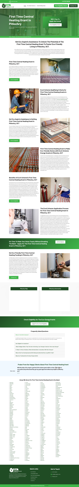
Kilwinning (42, 404)
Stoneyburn (58, 433)
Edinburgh (27, 424)
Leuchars (42, 430)
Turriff (57, 448)
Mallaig (42, 446)
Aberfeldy (11, 383)
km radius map (24, 300)
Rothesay (58, 419)
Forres (26, 434)
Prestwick (58, 414)
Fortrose (26, 436)
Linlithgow (42, 434)
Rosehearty (58, 417)
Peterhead (58, 404)
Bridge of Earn (12, 435)
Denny (26, 397)
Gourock (26, 444)
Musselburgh (58, 383)
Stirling (57, 430)
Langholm (42, 422)
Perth (57, 403)
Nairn (57, 386)
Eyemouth (27, 429)
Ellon (26, 428)
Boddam (11, 429)
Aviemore (11, 399)
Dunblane (27, 409)
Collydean (11, 460)
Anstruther (12, 393)
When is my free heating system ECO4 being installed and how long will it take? (35, 352)
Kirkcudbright (43, 415)
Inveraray (42, 383)
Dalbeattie (27, 393)
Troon (57, 445)
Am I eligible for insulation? (22, 343)
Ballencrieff (12, 404)
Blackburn (11, 420)
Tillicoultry (58, 441)
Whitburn (57, 451)
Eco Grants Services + (31, 5)
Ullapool (57, 449)
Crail (26, 386)
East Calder (27, 420)
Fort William (27, 435)
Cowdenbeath (27, 385)
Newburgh (58, 388)
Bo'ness (11, 428)
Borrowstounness (13, 432)
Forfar (26, 433)
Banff (11, 408)
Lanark (42, 420)
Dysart (26, 418)
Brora (11, 439)
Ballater (11, 403)
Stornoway (58, 434)
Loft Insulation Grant (34, 473)
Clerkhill (11, 454)
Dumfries (27, 406)
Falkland (26, 432)
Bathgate (11, 412)
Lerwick (42, 428)
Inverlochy (42, 388)
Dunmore (27, 414)
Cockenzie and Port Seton (14, 457)
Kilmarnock (43, 403)
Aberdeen (11, 382)
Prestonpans (58, 413)
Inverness (42, 390)
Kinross (42, 410)
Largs (42, 424)
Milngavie (42, 455)
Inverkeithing (43, 387)
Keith (42, 396)
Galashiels (27, 439)
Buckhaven (12, 441)
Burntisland (12, 444)
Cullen (26, 390)
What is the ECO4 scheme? (22, 334)
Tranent (57, 444)
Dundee (26, 410)
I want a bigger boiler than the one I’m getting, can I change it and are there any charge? (37, 346)
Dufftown (27, 403)
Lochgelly (42, 439)
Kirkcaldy (42, 413)
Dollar (26, 399)
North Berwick (58, 393)
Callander (11, 445)
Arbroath (11, 394)
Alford (11, 387)
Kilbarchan (42, 402)
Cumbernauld (27, 391)
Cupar (26, 392)
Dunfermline (27, 412)
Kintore (42, 412)
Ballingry (11, 406)
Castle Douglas (12, 451)
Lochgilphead (43, 440)
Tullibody (57, 446)
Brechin (11, 433)
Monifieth (42, 457)
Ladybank (42, 419)
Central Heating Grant (41, 5)
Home (25, 5)
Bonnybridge (12, 430)
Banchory (11, 407)
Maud (42, 449)
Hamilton (27, 455)
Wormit (57, 456)
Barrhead (11, 410)
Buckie (11, 443)
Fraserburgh (27, 438)
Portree (57, 410)
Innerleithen (27, 460)
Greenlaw (27, 449)
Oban (57, 397)
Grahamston (27, 445)
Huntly (26, 459)
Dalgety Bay (27, 394)
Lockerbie (42, 443)
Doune (26, 402)
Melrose (42, 451)
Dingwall (26, 398)
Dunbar (26, 407)
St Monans (58, 428)
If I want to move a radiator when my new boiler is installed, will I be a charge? (34, 349)
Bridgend (11, 438)
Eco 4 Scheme (33, 471)
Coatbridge (12, 456)
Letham (42, 429)
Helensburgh (27, 457)
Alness (11, 390)
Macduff (42, 445)
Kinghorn (42, 407)
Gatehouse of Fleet (28, 440)
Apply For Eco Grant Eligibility (39, 323)
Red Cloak (58, 415)
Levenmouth (43, 433)
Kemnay (42, 401)
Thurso (57, 440)
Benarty (11, 417)
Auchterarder (12, 397)
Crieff (26, 387)
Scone (57, 424)
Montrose (42, 460)
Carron (11, 450)
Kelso (42, 398)
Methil (42, 454)
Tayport (57, 438)
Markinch (42, 448)
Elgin (26, 427)
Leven (42, 432)
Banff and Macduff (13, 409)
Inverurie (42, 391)
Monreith (42, 459)
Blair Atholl (12, 425)
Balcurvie (11, 402)
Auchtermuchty (12, 398)
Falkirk (26, 430)
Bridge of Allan (12, 434)
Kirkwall (42, 417)
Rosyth (57, 418)
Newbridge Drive (59, 387)
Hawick (26, 456)
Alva (10, 391)
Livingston (42, 436)
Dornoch (26, 401)
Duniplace (27, 413)
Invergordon (43, 386)
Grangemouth (27, 446)
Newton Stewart (59, 391)
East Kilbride (27, 422)
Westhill (57, 450)
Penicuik (57, 402)
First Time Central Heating (35, 475)
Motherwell (58, 382)
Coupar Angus (27, 383)
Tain (57, 436)
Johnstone (43, 394)
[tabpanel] (40, 369)
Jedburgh (42, 393)
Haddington (27, 454)
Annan (11, 392)
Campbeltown (12, 446)
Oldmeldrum (58, 398)
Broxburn (11, 440)
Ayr (10, 401)
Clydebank (12, 455)
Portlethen (58, 409)
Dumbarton (27, 404)
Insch (42, 382)
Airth (11, 386)
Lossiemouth (43, 444)
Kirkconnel (42, 414)
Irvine (42, 392)
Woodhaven (58, 455)
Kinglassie (42, 408)
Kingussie (42, 409)
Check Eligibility (14, 79)
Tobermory (58, 443)
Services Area (33, 478)
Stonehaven (58, 432)
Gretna (26, 451)
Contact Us (73, 6)
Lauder (42, 425)
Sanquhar (58, 423)
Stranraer (58, 435)
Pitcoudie (58, 406)
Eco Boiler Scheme (34, 477)
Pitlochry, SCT (54, 476)
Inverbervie (43, 385)
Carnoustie (12, 449)
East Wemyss (27, 423)
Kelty (42, 399)
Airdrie (11, 385)
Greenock (27, 450)
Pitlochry (13, 36)
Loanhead (42, 438)
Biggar (11, 418)
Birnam (11, 419)
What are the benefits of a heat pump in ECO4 (27, 355)
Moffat (42, 456)
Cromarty (27, 388)
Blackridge (12, 424)
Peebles (57, 401)
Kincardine (42, 406)
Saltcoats (58, 422)
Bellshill (11, 415)
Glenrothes (27, 443)
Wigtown (57, 454)
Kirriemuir (42, 418)
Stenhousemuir (59, 429)
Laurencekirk (43, 427)
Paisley (57, 399)
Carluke (11, 448)
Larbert (42, 423)
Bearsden (11, 414)
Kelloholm (42, 397)
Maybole (42, 450)
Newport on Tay (59, 390)
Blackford (11, 423)
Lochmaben (43, 441)
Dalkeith (26, 396)
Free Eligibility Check (61, 6)
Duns (26, 417)
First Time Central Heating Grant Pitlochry (23, 36)
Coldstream (12, 459)
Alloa (11, 388)
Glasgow (26, 441)
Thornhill (57, 439)
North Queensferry (59, 396)
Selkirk (57, 425)
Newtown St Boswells (60, 392)
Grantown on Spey (28, 448)
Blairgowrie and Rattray (14, 427)
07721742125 (66, 1)
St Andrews (58, 427)
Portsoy (57, 412)
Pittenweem (58, 408)
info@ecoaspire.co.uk (56, 474)
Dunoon (26, 415)
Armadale (11, 396)
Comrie (26, 382)
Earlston (26, 419)
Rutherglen (58, 420)
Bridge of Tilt (12, 436)
